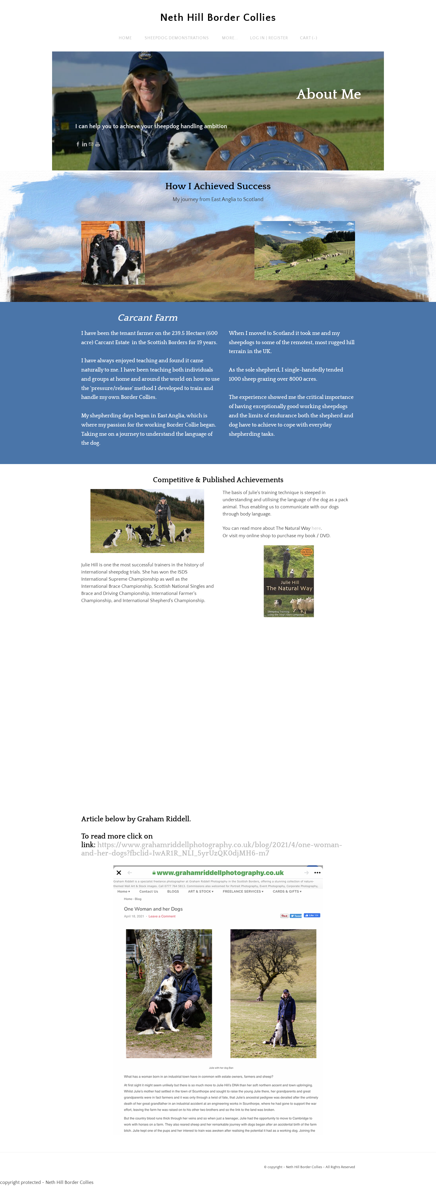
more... (230, 38)
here (315, 528)
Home (125, 38)
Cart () (309, 38)
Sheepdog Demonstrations (177, 38)
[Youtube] (97, 144)
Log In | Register (269, 38)
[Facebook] (78, 144)
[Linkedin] (84, 144)
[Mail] (91, 144)
